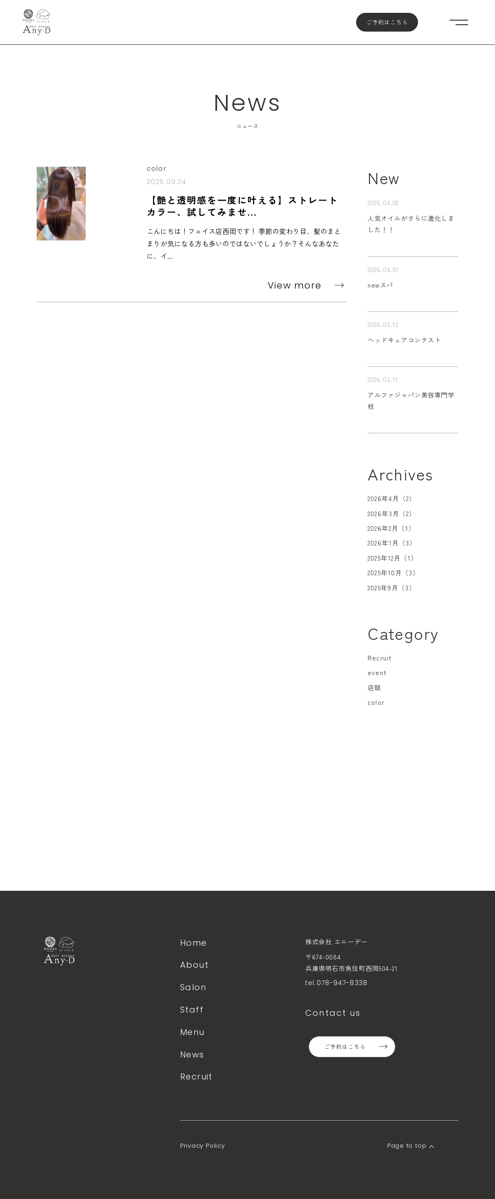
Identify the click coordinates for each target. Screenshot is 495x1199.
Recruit (380, 657)
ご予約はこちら (387, 22)
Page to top (407, 1145)
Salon (193, 987)
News (192, 1054)
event (377, 672)
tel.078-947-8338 (336, 982)
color (376, 702)
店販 (374, 687)
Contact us (333, 1013)
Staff (192, 1009)
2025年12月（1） (393, 557)
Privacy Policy (202, 1145)
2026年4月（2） (392, 498)
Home (193, 942)
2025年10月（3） (393, 572)
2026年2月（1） (391, 528)
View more (294, 285)
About (194, 964)
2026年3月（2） (392, 513)
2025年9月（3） (392, 587)
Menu (192, 1032)
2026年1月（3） (392, 542)
